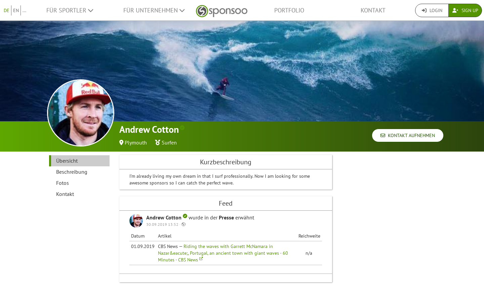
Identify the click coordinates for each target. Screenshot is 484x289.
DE (6, 10)
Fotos (62, 182)
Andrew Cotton (167, 217)
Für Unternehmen (154, 10)
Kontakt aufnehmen (407, 135)
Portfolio (289, 10)
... (24, 10)
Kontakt (373, 10)
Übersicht (67, 160)
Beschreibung (71, 171)
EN (16, 10)
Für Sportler (69, 10)
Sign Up (465, 10)
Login (432, 10)
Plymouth (136, 142)
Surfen (169, 142)
